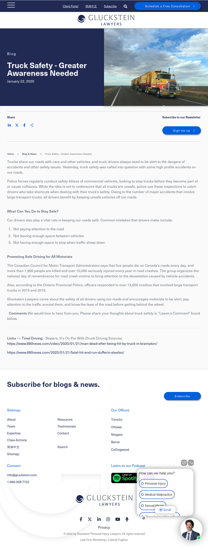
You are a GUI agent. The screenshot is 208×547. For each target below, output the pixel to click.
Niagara (117, 434)
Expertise (14, 433)
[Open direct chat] (184, 463)
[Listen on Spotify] (125, 478)
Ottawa (116, 427)
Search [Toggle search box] (62, 446)
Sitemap (13, 453)
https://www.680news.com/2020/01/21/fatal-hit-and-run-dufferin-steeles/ (65, 352)
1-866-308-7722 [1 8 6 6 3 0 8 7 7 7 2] (18, 481)
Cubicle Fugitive (118, 539)
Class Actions (17, 440)
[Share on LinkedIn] (9, 125)
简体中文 (91, 6)
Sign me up (181, 130)
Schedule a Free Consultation (167, 6)
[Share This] (31, 125)
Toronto (116, 419)
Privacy (104, 527)
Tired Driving (32, 338)
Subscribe (110, 6)
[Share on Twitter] (17, 125)
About (11, 419)
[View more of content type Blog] (11, 53)
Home (10, 154)
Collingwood (120, 449)
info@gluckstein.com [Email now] (22, 474)
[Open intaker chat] (143, 518)
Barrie (115, 442)
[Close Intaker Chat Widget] (191, 463)
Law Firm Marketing (93, 539)
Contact (63, 433)
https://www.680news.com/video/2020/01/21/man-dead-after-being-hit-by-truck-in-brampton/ (82, 343)
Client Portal (70, 6)
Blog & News (29, 154)
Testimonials (66, 426)
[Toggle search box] (125, 6)
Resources (65, 419)
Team (11, 426)
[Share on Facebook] (24, 125)
